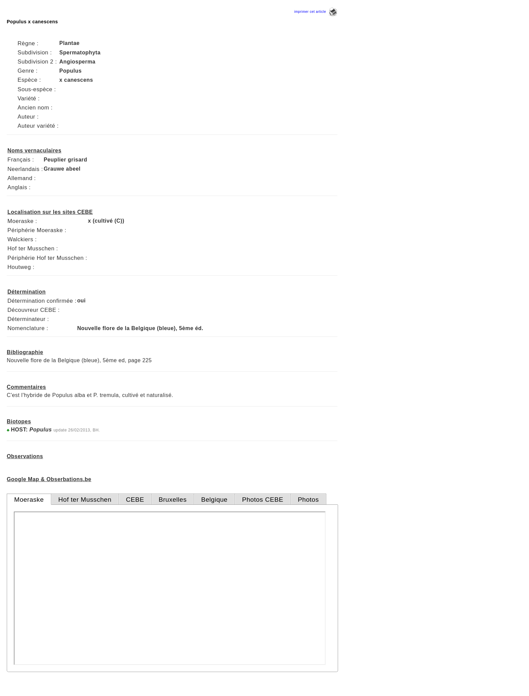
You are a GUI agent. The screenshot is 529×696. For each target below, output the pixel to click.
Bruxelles (173, 499)
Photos (308, 499)
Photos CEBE (262, 499)
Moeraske (29, 499)
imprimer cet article (315, 12)
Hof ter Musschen (85, 499)
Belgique (214, 499)
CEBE (135, 499)
